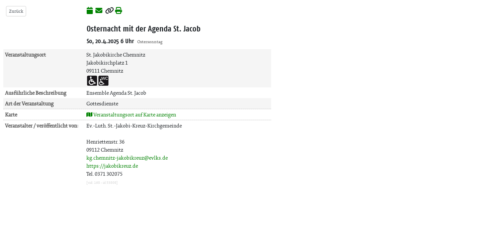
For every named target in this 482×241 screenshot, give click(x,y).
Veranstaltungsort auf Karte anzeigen (131, 114)
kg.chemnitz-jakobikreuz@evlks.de (127, 157)
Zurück (16, 11)
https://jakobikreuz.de (112, 165)
